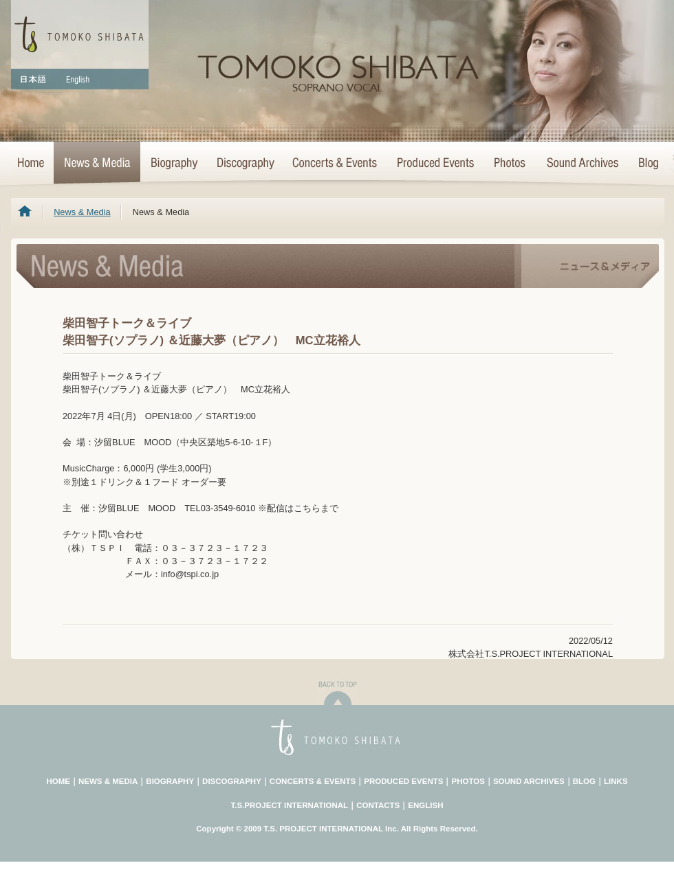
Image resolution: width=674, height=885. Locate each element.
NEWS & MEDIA (108, 781)
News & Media (97, 164)
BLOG (584, 781)
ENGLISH (425, 805)
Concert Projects (435, 164)
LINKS (616, 781)
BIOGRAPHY (170, 781)
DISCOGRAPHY (231, 781)
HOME (32, 164)
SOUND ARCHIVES (529, 781)
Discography (244, 164)
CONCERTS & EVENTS (313, 781)
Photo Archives (510, 164)
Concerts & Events (335, 164)
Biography (173, 164)
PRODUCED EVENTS (403, 781)
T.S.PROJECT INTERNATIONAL (290, 805)
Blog (645, 164)
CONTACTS (378, 805)
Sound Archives (582, 164)
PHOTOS (467, 781)
